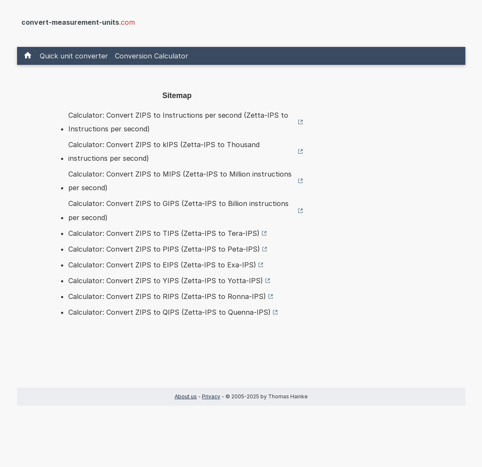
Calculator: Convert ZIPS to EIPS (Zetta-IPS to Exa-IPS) (162, 265)
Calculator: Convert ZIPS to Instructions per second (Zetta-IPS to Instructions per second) (178, 122)
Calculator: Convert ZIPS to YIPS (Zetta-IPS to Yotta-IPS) (165, 280)
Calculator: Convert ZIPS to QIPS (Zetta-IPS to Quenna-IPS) (169, 312)
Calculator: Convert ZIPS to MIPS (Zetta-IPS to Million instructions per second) (180, 181)
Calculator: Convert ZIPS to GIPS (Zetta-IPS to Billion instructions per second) (178, 210)
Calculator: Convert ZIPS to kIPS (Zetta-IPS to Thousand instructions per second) (164, 151)
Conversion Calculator (151, 56)
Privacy (211, 396)
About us (186, 396)
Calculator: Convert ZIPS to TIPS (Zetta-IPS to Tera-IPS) (164, 233)
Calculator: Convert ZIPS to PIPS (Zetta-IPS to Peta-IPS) (164, 249)
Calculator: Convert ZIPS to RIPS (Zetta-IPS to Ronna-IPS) (167, 296)
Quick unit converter (74, 56)
